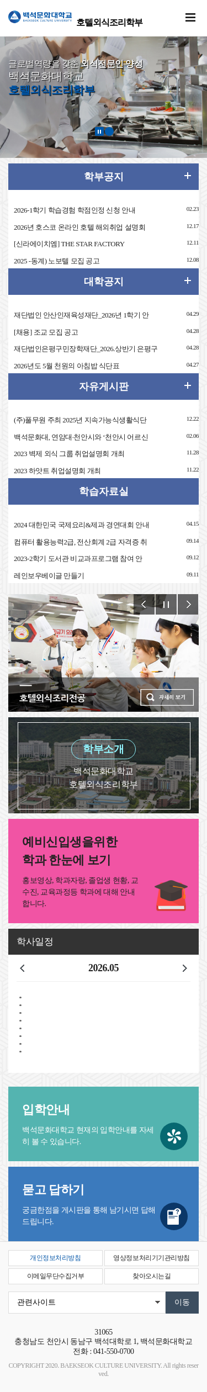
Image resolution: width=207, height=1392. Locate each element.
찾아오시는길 (151, 1276)
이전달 (22, 967)
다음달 (184, 967)
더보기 (187, 280)
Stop (166, 604)
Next (188, 604)
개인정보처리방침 (55, 1258)
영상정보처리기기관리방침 (151, 1258)
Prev (144, 604)
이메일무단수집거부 (55, 1276)
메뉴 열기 (190, 17)
